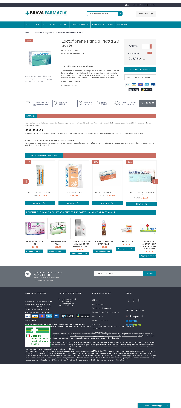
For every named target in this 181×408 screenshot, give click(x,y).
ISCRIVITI (149, 273)
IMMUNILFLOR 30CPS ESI (35, 243)
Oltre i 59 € (101, 350)
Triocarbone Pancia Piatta (57, 243)
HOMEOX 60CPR (126, 242)
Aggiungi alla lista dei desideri (138, 77)
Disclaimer (96, 324)
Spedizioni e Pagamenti (101, 308)
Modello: (65, 50)
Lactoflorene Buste (74, 192)
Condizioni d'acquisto (100, 320)
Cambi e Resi (97, 316)
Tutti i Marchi (97, 328)
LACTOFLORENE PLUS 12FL (107, 192)
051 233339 (147, 103)
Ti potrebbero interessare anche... (43, 155)
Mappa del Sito (98, 336)
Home (27, 33)
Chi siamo (96, 300)
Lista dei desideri (138, 5)
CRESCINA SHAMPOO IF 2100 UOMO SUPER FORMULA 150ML (81, 244)
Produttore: (67, 53)
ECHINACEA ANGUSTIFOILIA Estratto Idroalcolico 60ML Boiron (149, 245)
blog (127, 5)
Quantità (133, 46)
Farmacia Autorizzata (101, 332)
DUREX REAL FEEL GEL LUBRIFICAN (103, 243)
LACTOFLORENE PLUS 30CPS (40, 192)
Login (152, 5)
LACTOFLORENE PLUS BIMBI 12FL (141, 193)
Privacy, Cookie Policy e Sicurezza (105, 312)
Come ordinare (98, 304)
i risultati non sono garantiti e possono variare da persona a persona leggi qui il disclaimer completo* (106, 380)
